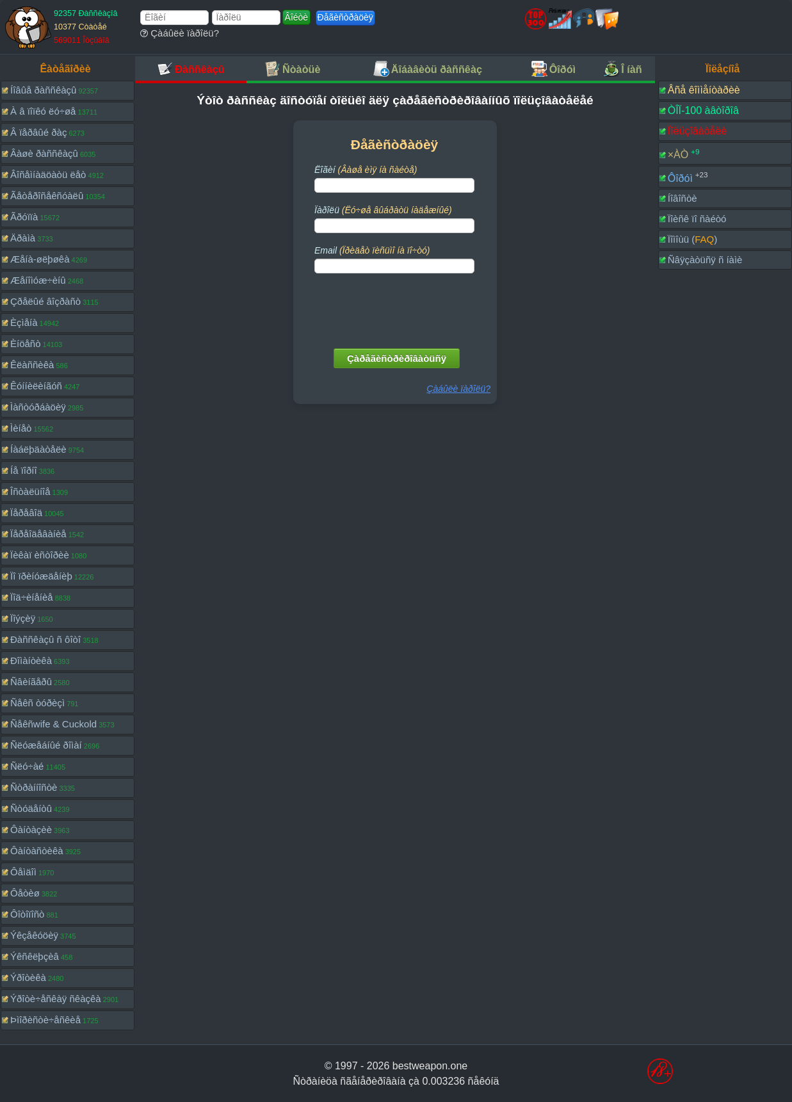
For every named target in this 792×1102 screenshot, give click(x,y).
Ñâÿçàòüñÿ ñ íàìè (705, 259)
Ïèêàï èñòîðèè (39, 554)
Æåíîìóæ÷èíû (38, 280)
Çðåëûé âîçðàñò (45, 301)
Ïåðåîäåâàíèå (38, 533)
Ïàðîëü (383, 210)
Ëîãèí (365, 170)
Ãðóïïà (24, 216)
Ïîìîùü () (693, 239)
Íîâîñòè (682, 198)
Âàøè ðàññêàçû (44, 153)
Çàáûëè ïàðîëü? (179, 33)
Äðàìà (22, 237)
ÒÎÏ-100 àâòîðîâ (703, 110)
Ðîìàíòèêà (31, 660)
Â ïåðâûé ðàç (38, 132)
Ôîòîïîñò (27, 914)
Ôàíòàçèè (31, 829)
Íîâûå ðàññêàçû (43, 90)
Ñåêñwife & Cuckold (53, 723)
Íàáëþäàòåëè (38, 449)
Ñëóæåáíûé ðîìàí (46, 745)
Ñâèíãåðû (31, 681)
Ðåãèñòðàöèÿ (345, 17)
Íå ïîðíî (23, 470)
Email (372, 250)
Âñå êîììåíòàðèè (704, 90)
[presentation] (395, 308)
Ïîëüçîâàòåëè (697, 131)
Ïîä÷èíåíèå (31, 597)
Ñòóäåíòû (31, 808)
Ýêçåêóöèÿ (34, 935)
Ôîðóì (680, 177)
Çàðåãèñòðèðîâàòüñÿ (396, 358)
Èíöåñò (25, 343)
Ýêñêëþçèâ (34, 956)
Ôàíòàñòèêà (36, 850)
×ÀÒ (678, 154)
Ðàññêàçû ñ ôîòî (45, 639)
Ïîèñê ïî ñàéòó (697, 218)
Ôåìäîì (23, 871)
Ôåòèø (25, 892)
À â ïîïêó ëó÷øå (43, 111)
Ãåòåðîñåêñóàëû (46, 195)
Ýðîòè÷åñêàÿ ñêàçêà (55, 998)
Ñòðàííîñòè (33, 787)
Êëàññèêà (32, 364)
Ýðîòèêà (28, 977)
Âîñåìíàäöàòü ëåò (48, 174)
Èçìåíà (24, 322)
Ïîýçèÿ (22, 618)
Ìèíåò (20, 428)
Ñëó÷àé (27, 766)
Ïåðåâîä (26, 512)
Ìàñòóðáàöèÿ (38, 406)
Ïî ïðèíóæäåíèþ (41, 576)
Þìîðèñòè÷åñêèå (45, 1019)
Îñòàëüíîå (30, 491)
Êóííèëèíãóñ (36, 385)
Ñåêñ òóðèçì (37, 702)
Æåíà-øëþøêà (40, 259)
